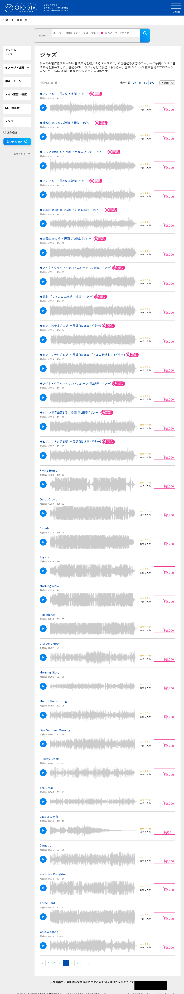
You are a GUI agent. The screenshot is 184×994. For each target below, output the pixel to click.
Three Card (47, 898)
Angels (44, 552)
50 (145, 77)
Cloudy (45, 523)
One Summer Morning (55, 725)
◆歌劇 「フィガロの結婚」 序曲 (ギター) (74, 291)
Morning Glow (49, 581)
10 (134, 77)
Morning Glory (49, 667)
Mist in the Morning (53, 696)
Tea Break (47, 782)
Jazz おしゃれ (49, 811)
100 (152, 77)
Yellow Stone (49, 926)
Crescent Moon (50, 638)
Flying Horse (48, 465)
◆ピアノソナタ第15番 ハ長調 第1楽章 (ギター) (78, 436)
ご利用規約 (66, 977)
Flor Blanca (47, 609)
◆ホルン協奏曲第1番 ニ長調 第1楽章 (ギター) (77, 407)
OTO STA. (8, 20)
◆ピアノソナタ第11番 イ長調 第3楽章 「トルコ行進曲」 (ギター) (90, 349)
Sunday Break (49, 754)
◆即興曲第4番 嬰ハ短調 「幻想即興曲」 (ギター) (79, 204)
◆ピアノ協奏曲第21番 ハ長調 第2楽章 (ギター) (78, 320)
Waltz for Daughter (53, 869)
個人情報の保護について (124, 977)
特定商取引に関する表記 (91, 977)
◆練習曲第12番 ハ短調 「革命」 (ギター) (74, 117)
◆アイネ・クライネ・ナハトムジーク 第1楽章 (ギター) (83, 262)
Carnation (46, 840)
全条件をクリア (22, 148)
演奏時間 (10, 127)
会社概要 (50, 977)
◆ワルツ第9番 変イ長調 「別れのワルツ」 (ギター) (80, 146)
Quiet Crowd (49, 494)
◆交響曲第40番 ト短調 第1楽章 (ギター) (73, 233)
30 (140, 77)
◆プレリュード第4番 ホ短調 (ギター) (71, 175)
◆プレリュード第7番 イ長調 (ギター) (71, 88)
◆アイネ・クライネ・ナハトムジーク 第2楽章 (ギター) (83, 378)
